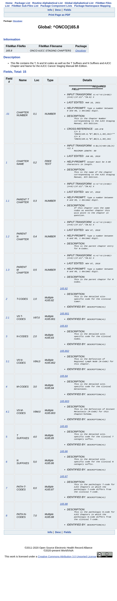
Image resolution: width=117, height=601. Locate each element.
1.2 (7, 242)
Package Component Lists (56, 5)
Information (12, 39)
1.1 (7, 205)
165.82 (64, 296)
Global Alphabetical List (79, 3)
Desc (58, 9)
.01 (7, 115)
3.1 (7, 370)
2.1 (7, 325)
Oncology (17, 21)
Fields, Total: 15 (15, 71)
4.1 (7, 422)
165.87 (64, 489)
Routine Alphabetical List (47, 3)
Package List (22, 3)
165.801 (64, 321)
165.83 (64, 334)
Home (9, 3)
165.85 (64, 438)
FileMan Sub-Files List (25, 5)
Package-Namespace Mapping (92, 5)
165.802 (64, 360)
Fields (67, 9)
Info (50, 9)
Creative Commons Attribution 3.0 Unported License (67, 572)
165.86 (64, 463)
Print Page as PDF (59, 14)
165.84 (64, 385)
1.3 (7, 276)
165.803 (64, 412)
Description (12, 57)
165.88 (64, 518)
